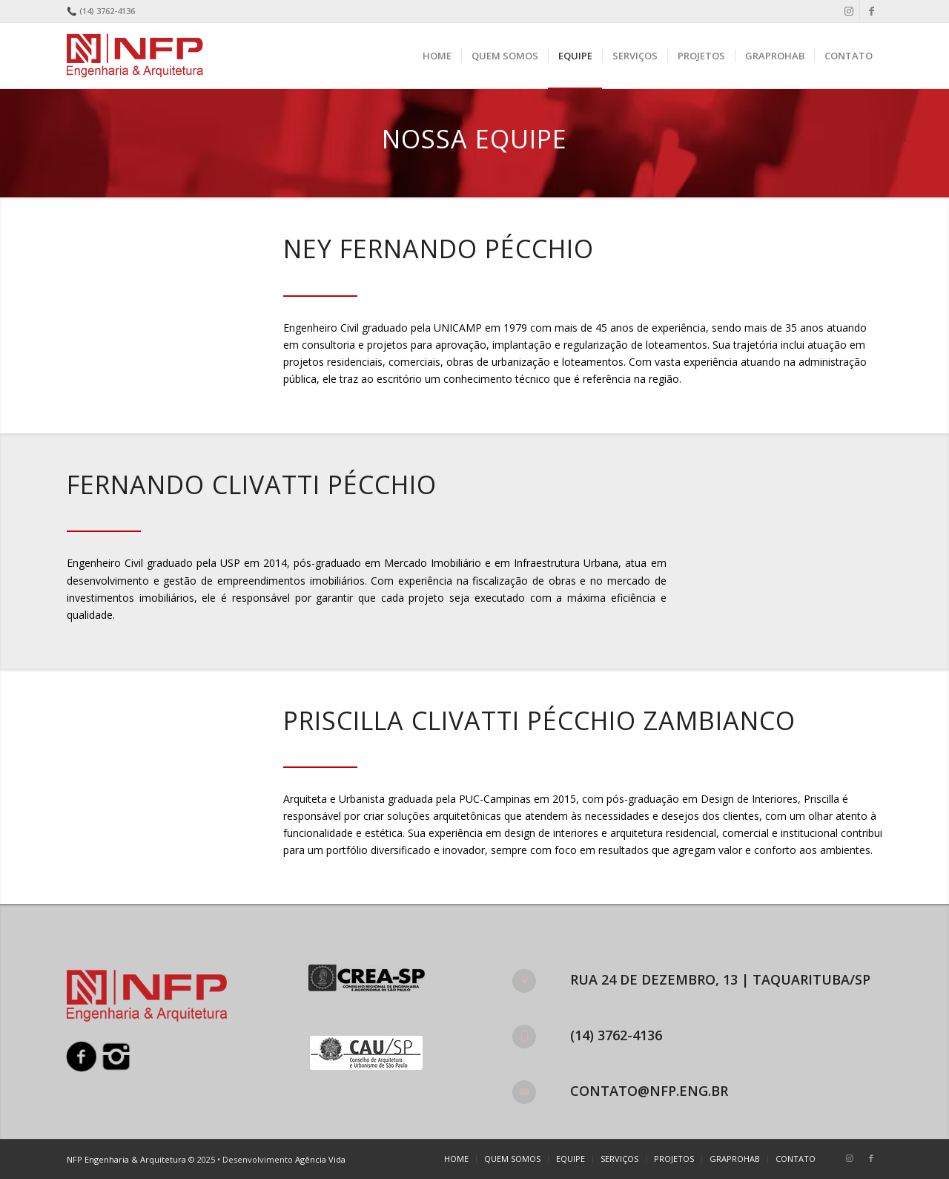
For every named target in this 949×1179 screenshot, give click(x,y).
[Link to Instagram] (848, 11)
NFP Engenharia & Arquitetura (126, 1159)
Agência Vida (320, 1159)
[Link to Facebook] (871, 11)
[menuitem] (437, 55)
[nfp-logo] (138, 55)
